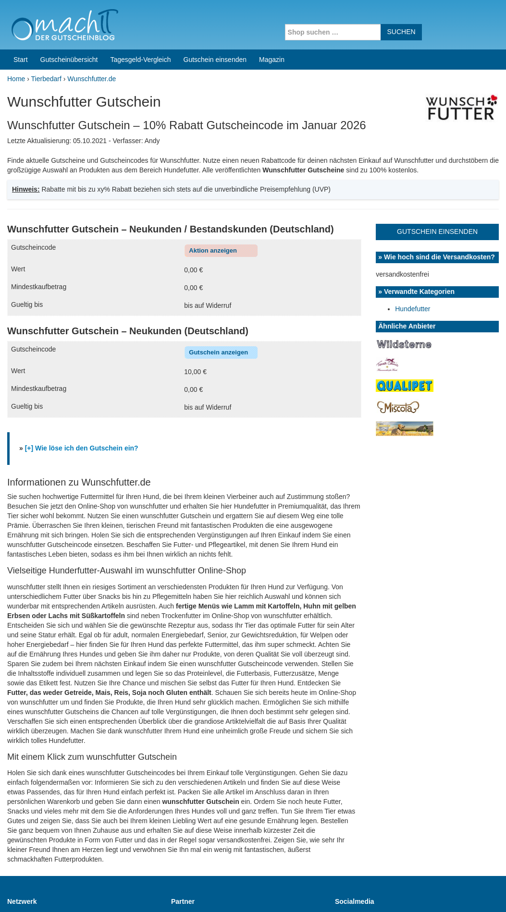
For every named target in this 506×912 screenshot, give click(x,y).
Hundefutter (412, 236)
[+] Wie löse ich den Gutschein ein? (81, 375)
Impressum (439, 892)
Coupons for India (193, 850)
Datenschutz (480, 892)
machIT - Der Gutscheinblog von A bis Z (90, 892)
